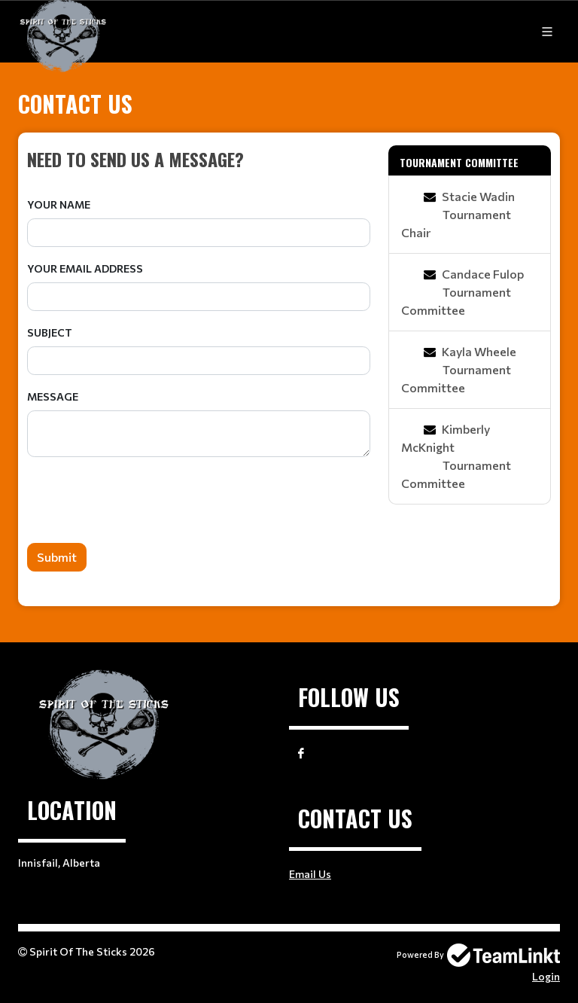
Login (546, 976)
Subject (49, 332)
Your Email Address (85, 268)
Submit (57, 557)
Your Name (58, 204)
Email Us (310, 873)
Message (52, 396)
